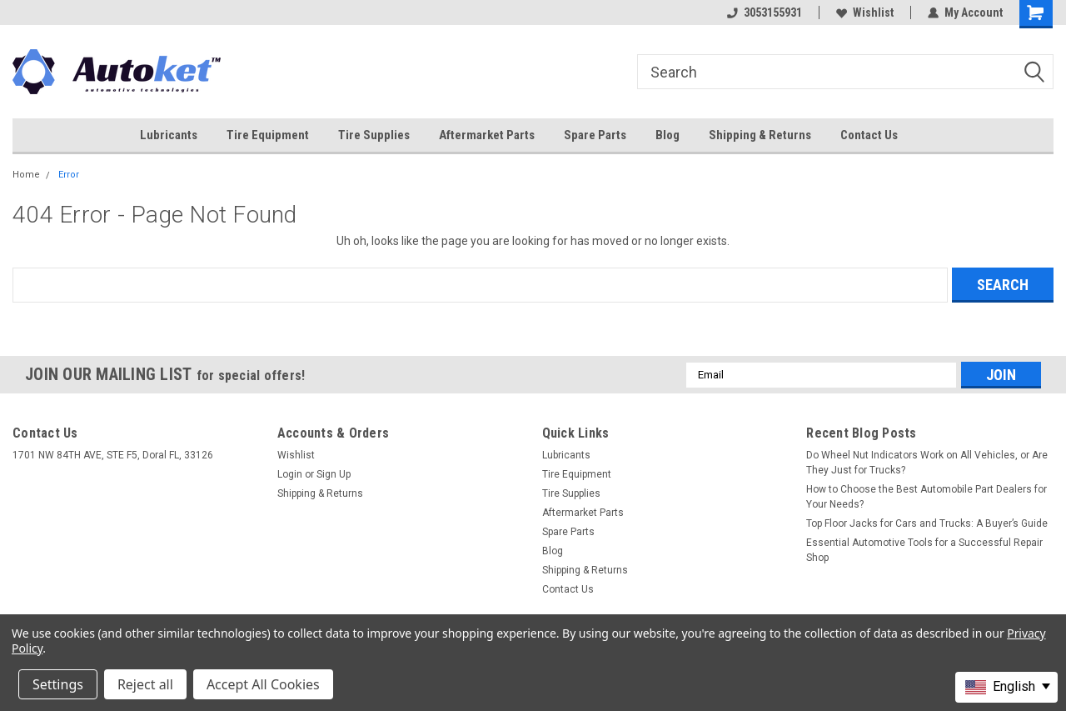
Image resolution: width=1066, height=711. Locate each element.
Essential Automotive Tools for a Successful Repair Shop (924, 550)
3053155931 (764, 12)
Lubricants (168, 135)
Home (26, 174)
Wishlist (865, 12)
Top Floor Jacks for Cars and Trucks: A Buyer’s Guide (927, 523)
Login (289, 474)
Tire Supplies (374, 135)
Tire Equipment (268, 135)
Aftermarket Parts (487, 135)
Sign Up (333, 474)
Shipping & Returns (760, 135)
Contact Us (869, 135)
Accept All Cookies (263, 684)
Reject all (145, 684)
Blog (667, 135)
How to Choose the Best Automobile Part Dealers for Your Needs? (926, 496)
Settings (57, 684)
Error (68, 174)
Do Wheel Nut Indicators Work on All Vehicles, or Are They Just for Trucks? (927, 462)
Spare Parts (595, 135)
